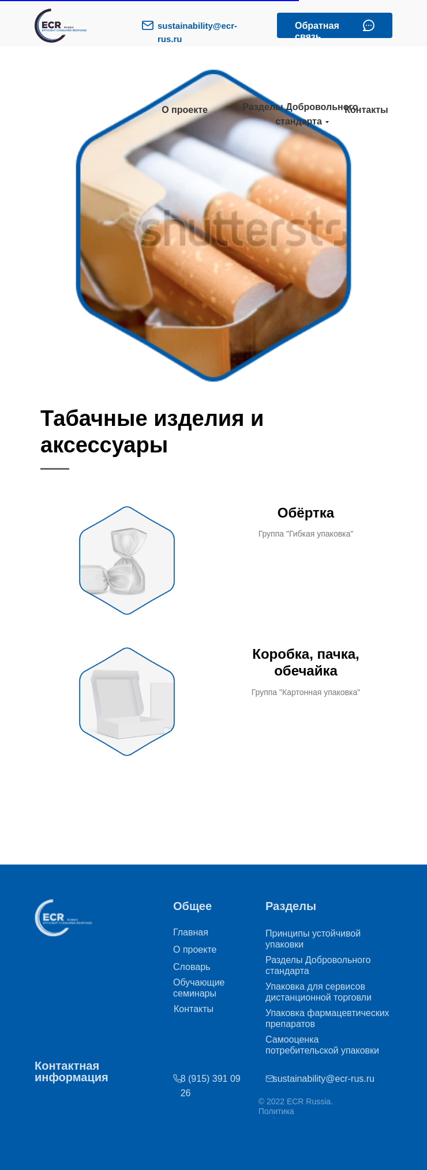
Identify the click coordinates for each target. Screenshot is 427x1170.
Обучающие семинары (199, 987)
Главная (190, 932)
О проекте (185, 110)
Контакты (366, 110)
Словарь (191, 967)
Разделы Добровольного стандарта (300, 114)
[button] (368, 25)
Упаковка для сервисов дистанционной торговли (318, 992)
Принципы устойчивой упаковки (313, 939)
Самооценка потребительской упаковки (322, 1045)
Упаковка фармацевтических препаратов (327, 1018)
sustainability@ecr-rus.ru (303, 1079)
